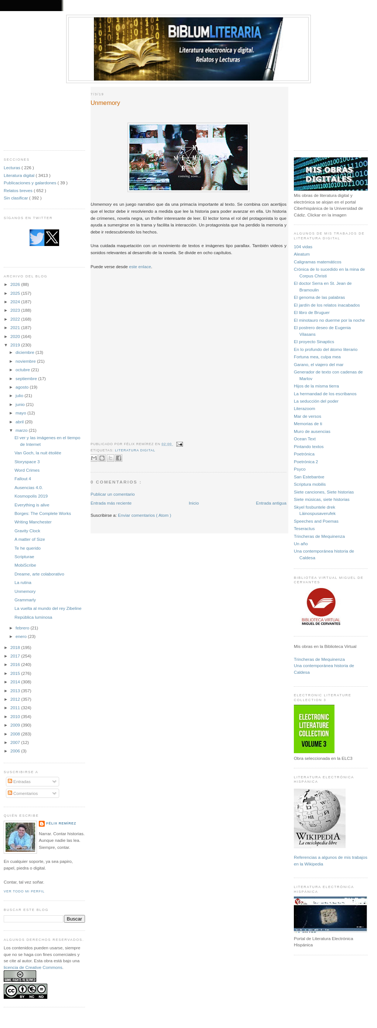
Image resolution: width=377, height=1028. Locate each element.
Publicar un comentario (113, 494)
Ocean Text (305, 438)
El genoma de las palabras (319, 297)
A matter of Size (29, 539)
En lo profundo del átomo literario (325, 349)
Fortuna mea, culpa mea (317, 356)
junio (21, 404)
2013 (15, 690)
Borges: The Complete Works (42, 513)
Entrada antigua (271, 503)
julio (20, 395)
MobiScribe (25, 565)
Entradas (19, 781)
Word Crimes (27, 470)
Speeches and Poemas (316, 521)
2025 (15, 293)
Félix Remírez (61, 823)
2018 (15, 647)
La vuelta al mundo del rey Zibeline (47, 608)
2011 (15, 707)
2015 (15, 673)
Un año (301, 543)
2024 (15, 301)
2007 (15, 742)
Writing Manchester (32, 521)
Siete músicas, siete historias (322, 499)
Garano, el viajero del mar (318, 364)
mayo (21, 412)
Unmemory (24, 591)
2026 (15, 284)
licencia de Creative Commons (33, 967)
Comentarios (23, 793)
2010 (15, 716)
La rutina (22, 582)
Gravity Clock (27, 530)
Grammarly (25, 599)
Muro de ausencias (312, 431)
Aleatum (302, 254)
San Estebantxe (309, 476)
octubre (23, 369)
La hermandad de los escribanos (325, 393)
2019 (15, 344)
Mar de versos (307, 416)
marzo (22, 430)
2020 (15, 336)
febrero (23, 627)
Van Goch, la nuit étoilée (37, 452)
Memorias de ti (308, 423)
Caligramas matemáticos (318, 261)
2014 (15, 681)
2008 (15, 733)
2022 (15, 319)
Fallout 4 (22, 478)
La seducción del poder (316, 401)
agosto (23, 387)
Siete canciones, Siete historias (324, 491)
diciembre (25, 352)
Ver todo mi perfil (24, 891)
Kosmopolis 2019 (31, 495)
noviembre (26, 361)
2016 (15, 664)
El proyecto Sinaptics (314, 341)
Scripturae (24, 556)
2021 (15, 327)
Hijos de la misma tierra (316, 385)
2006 (15, 750)
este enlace (140, 266)
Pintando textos (309, 446)
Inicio (194, 503)
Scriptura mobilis (310, 484)
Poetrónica (304, 453)
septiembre (27, 378)
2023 (15, 310)
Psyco (300, 469)
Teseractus (304, 528)
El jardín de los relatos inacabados (327, 305)
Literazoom (304, 408)
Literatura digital (19, 175)
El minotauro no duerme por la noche (329, 320)
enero (22, 636)
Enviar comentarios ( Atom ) (144, 515)
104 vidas (303, 246)
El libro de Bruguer (312, 312)
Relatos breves (19, 190)
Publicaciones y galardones (31, 182)
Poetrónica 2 (306, 461)
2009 (15, 725)
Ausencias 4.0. (28, 487)
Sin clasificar (16, 197)
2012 (15, 699)
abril (20, 421)
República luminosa (33, 617)
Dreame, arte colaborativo (39, 573)
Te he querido (27, 548)
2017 (15, 655)
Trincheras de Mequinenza (319, 536)
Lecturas (12, 167)
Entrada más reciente (111, 503)
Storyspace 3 (27, 461)
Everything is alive (31, 504)
